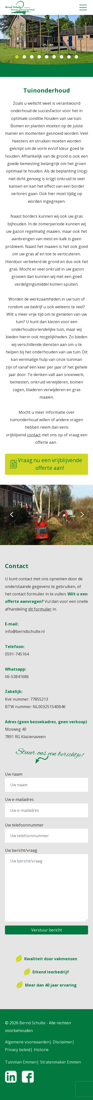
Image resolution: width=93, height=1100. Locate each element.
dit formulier (40, 609)
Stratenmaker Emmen (60, 1062)
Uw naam (13, 774)
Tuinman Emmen (21, 1062)
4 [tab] (39, 57)
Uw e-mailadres (19, 799)
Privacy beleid (17, 1049)
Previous (11, 514)
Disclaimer (62, 1042)
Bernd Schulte (32, 1023)
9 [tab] (76, 57)
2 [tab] (24, 57)
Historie (41, 1049)
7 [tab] (61, 57)
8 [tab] (68, 57)
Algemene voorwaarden (27, 1042)
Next (82, 514)
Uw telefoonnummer (24, 825)
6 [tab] (54, 57)
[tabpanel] (46, 40)
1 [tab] (16, 57)
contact (34, 435)
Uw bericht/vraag (21, 850)
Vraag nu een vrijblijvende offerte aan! (46, 464)
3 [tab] (31, 57)
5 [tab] (46, 57)
